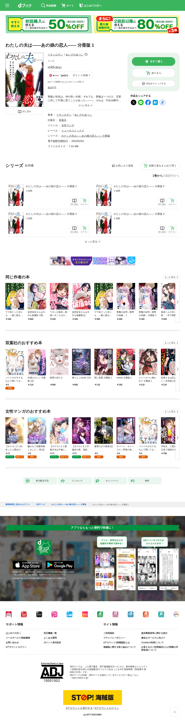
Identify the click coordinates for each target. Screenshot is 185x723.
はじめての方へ (13, 633)
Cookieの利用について (152, 642)
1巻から (157, 175)
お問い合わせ (12, 642)
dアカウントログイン (16, 647)
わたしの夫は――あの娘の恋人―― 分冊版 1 (51, 186)
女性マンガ (67, 125)
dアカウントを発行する (79, 708)
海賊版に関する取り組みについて (119, 647)
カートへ (156, 73)
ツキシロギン (55, 54)
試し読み (26, 111)
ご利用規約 (108, 633)
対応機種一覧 (50, 633)
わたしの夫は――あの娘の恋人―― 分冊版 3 (51, 213)
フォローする (86, 54)
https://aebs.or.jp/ (80, 678)
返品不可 (52, 87)
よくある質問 (50, 638)
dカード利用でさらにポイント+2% (64, 82)
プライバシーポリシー (114, 638)
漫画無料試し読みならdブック (17, 504)
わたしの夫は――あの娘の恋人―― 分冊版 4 (139, 213)
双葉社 (62, 120)
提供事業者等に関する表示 (154, 633)
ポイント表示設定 (52, 642)
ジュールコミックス (72, 130)
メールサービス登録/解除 (18, 638)
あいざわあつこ (74, 54)
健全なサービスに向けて (153, 638)
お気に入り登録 (124, 165)
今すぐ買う (156, 61)
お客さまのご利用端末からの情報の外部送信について (159, 648)
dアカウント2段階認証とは (116, 642)
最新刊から (172, 175)
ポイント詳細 (80, 75)
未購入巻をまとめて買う (163, 165)
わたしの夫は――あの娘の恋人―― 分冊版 (85, 135)
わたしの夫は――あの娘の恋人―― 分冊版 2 (139, 186)
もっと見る (170, 277)
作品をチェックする (156, 83)
